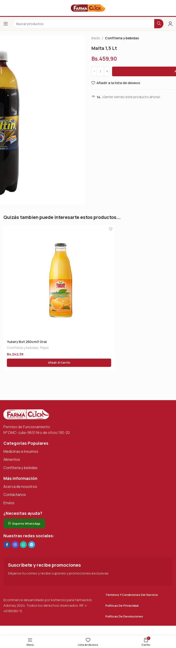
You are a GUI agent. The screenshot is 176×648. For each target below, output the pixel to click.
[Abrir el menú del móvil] (5, 23)
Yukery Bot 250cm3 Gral (27, 341)
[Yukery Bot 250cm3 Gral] (59, 281)
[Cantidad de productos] (100, 71)
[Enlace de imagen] (26, 414)
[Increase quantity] (107, 71)
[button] (59, 363)
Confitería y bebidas (20, 467)
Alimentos (11, 459)
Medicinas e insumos (20, 451)
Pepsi (44, 347)
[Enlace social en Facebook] (6, 544)
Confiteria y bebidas (122, 38)
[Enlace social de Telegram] (31, 544)
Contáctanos (14, 494)
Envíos (8, 502)
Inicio (95, 38)
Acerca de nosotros (20, 486)
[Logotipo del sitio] (88, 7)
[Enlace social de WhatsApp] (23, 544)
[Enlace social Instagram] (15, 544)
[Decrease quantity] (94, 71)
